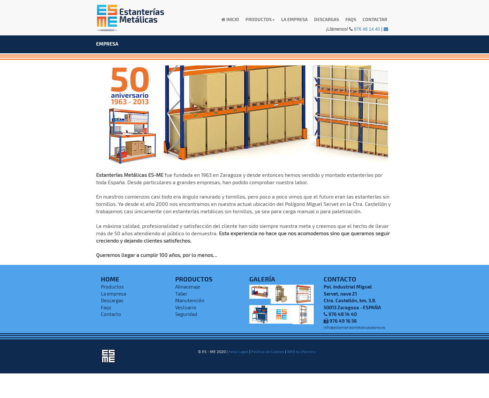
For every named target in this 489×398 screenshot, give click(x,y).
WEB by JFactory (301, 351)
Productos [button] (260, 19)
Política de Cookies (267, 351)
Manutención (189, 300)
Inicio (230, 19)
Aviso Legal (238, 351)
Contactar (375, 19)
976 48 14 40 (367, 29)
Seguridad (186, 314)
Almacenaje (187, 286)
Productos (112, 286)
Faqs (350, 19)
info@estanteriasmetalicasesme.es (354, 327)
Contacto (111, 314)
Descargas (326, 19)
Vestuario (185, 307)
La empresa (294, 19)
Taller (181, 294)
